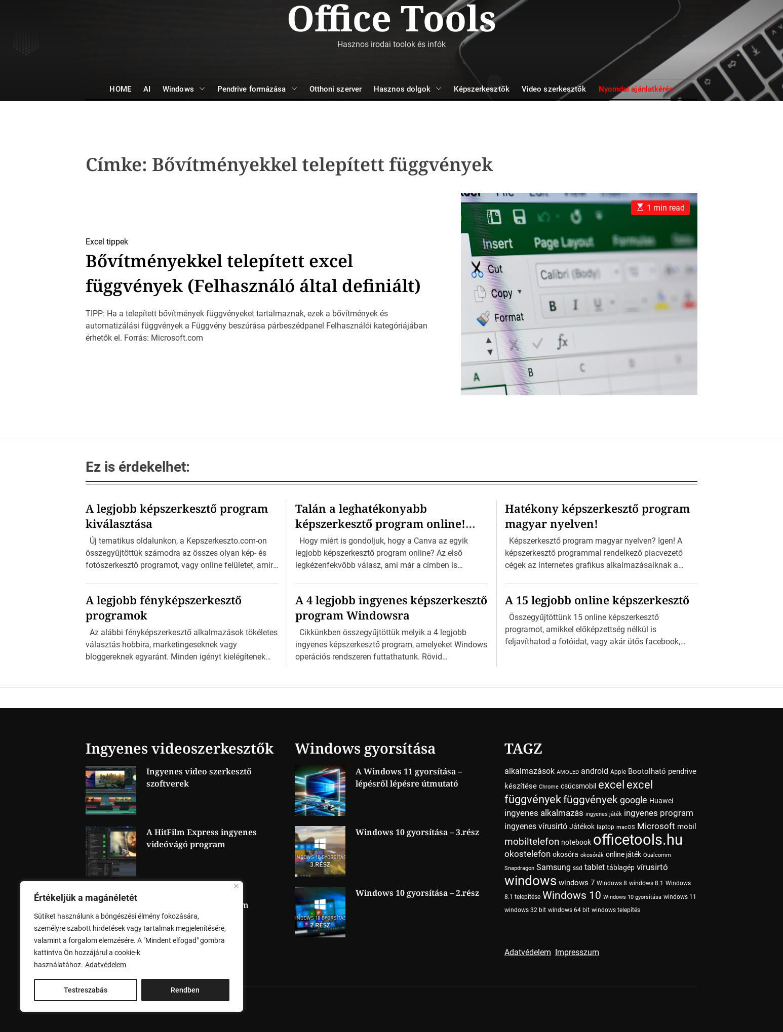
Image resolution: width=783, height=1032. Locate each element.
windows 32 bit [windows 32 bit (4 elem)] (525, 910)
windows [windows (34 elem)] (530, 880)
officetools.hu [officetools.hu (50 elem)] (638, 839)
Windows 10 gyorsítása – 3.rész (417, 832)
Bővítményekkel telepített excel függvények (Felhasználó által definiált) (228, 273)
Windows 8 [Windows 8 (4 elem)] (612, 883)
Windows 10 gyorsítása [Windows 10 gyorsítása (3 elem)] (632, 897)
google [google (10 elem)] (633, 800)
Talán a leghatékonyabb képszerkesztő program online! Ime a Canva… (380, 523)
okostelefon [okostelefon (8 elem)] (527, 854)
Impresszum (577, 952)
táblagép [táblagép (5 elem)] (621, 867)
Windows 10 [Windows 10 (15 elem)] (571, 895)
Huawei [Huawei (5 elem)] (661, 801)
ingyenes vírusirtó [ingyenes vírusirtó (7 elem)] (535, 826)
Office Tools (391, 17)
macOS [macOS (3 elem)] (625, 827)
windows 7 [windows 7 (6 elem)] (577, 882)
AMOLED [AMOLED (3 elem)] (568, 772)
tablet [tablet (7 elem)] (594, 867)
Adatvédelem (105, 965)
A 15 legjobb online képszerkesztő (597, 599)
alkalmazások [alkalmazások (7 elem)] (529, 771)
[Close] (236, 886)
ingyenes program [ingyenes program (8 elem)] (658, 813)
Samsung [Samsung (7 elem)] (553, 867)
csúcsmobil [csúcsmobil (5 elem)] (578, 786)
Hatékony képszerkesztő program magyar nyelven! (597, 516)
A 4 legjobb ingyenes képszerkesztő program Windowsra (391, 607)
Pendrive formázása (257, 89)
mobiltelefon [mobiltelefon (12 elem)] (531, 841)
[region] (131, 946)
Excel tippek (107, 229)
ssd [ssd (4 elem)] (577, 868)
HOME (120, 89)
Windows (184, 89)
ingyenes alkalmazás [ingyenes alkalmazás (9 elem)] (543, 813)
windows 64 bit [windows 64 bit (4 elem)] (569, 910)
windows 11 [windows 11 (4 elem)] (679, 896)
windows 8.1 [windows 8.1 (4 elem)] (646, 883)
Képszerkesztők (481, 89)
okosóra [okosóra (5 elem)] (565, 854)
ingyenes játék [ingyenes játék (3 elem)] (603, 814)
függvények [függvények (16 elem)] (590, 799)
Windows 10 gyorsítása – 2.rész (417, 892)
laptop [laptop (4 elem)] (605, 827)
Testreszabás (85, 990)
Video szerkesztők (554, 89)
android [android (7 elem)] (594, 771)
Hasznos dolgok (408, 89)
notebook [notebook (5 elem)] (576, 842)
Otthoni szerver (335, 89)
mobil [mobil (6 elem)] (686, 826)
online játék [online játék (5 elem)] (623, 854)
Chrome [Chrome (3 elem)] (549, 786)
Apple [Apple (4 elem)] (618, 771)
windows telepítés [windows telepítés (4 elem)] (616, 910)
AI (146, 89)
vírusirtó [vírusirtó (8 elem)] (652, 867)
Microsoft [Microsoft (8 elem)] (656, 826)
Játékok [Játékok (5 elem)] (582, 826)
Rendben (185, 990)
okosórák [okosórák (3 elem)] (592, 855)
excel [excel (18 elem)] (611, 784)
